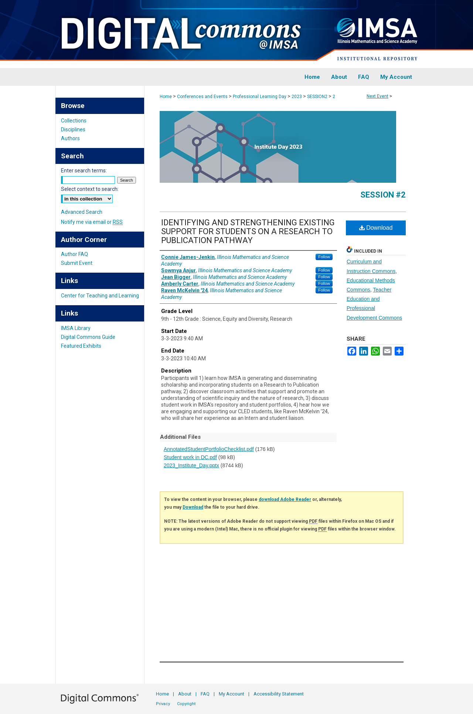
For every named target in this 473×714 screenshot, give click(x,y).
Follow (324, 257)
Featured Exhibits (81, 346)
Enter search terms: (84, 171)
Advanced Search (81, 212)
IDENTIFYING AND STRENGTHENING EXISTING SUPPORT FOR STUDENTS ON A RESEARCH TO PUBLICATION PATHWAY (248, 231)
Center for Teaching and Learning (100, 296)
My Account (231, 694)
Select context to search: (90, 189)
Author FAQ (74, 254)
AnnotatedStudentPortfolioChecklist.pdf (209, 449)
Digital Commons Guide (88, 337)
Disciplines (73, 129)
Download (376, 228)
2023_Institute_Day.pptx (191, 465)
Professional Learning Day (260, 96)
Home (166, 96)
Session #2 (383, 194)
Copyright (186, 703)
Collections (73, 121)
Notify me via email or (92, 222)
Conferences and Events (203, 96)
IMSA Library (76, 328)
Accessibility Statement (278, 694)
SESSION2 (318, 96)
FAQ (205, 694)
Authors (70, 138)
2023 (297, 96)
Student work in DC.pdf (190, 457)
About (184, 694)
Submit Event (76, 263)
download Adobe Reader (285, 499)
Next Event (377, 96)
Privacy (163, 703)
